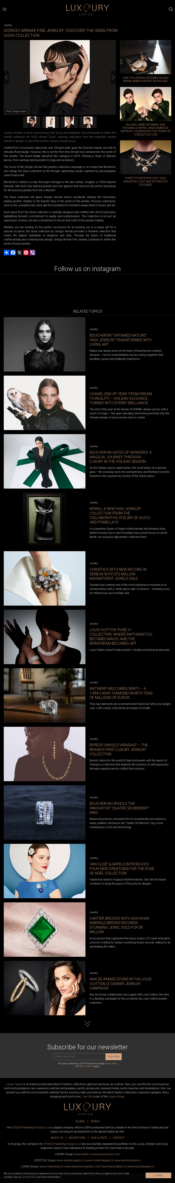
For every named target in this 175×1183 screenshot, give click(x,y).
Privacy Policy (111, 1063)
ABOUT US (57, 1137)
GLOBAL (80, 1121)
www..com (106, 1154)
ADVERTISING (77, 1137)
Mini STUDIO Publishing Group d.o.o (28, 1127)
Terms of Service (86, 1066)
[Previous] (6, 77)
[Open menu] (4, 10)
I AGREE (158, 1175)
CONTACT (118, 1137)
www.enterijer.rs (51, 1166)
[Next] (113, 77)
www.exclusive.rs (128, 1160)
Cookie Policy (29, 1177)
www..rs (83, 1154)
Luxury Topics (14, 1084)
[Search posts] (171, 9)
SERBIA (95, 1121)
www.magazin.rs (70, 1160)
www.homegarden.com (82, 1166)
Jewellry (8, 25)
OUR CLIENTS (99, 1137)
